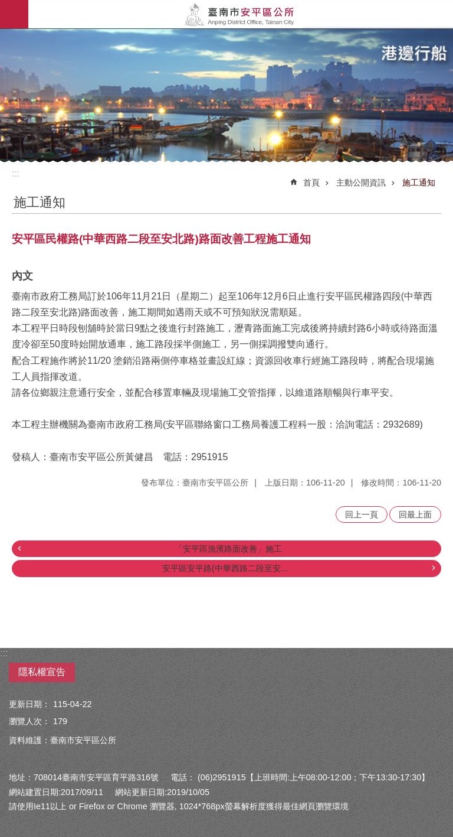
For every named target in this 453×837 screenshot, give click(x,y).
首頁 (311, 182)
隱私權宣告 (41, 672)
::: (15, 173)
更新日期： (29, 704)
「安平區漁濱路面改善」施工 (228, 548)
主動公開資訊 (361, 182)
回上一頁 (361, 514)
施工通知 (418, 182)
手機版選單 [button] (14, 14)
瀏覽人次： (29, 721)
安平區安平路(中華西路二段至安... (225, 568)
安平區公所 (240, 14)
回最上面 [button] (415, 514)
